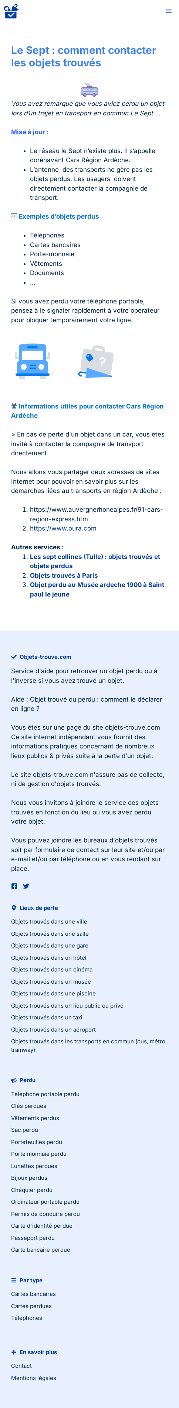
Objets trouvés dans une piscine (53, 993)
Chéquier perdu (32, 1189)
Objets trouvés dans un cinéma (51, 969)
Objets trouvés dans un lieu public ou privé (67, 1005)
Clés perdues (28, 1105)
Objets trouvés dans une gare (49, 945)
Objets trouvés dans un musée (51, 981)
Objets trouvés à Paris (64, 575)
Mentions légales (33, 1377)
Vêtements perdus (35, 1118)
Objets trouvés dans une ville (49, 921)
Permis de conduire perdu (45, 1213)
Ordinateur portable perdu (45, 1201)
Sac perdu (24, 1129)
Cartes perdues (31, 1306)
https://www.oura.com (63, 528)
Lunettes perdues (34, 1165)
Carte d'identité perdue (41, 1225)
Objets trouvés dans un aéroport (53, 1029)
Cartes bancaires (33, 1293)
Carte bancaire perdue (40, 1249)
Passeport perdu (33, 1237)
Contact (21, 1365)
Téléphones (26, 1317)
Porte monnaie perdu (39, 1153)
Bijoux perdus (29, 1177)
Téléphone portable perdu (45, 1094)
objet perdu (126, 671)
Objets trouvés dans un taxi (46, 1017)
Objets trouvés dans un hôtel (49, 957)
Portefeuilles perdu (36, 1141)
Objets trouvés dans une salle (50, 933)
